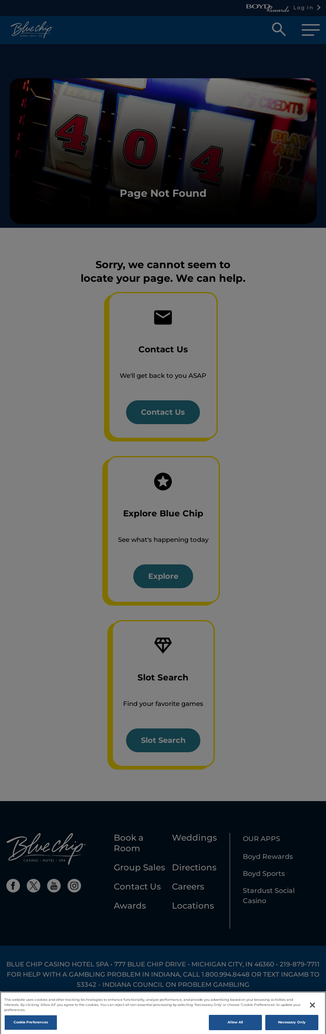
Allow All (235, 1026)
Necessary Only (292, 1026)
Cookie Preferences (31, 1026)
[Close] (312, 1009)
